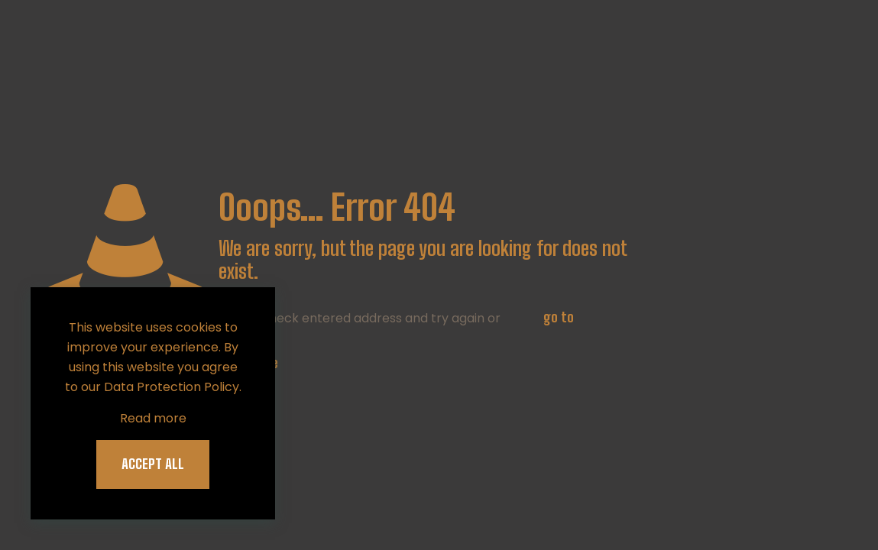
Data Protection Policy (171, 387)
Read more (153, 418)
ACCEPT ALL (152, 463)
